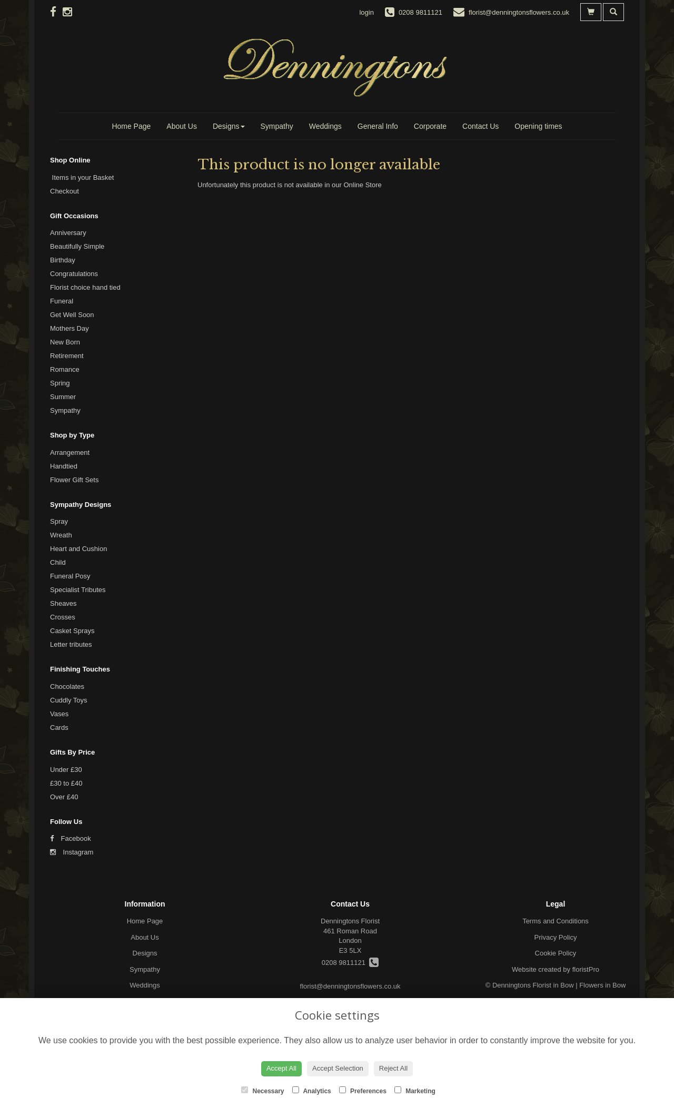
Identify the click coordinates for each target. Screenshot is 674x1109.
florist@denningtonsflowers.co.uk (350, 986)
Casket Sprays (72, 631)
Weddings (325, 126)
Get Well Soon (72, 315)
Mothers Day (69, 328)
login (366, 12)
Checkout (64, 191)
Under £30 (66, 770)
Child (58, 562)
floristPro (585, 969)
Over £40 (64, 797)
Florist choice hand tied (85, 287)
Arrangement (70, 452)
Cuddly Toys (68, 700)
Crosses (62, 617)
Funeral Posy (70, 576)
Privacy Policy (555, 937)
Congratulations (74, 274)
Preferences (362, 1090)
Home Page (131, 126)
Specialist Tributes (78, 590)
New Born (65, 342)
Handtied (63, 466)
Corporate (430, 126)
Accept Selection (337, 1068)
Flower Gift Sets (74, 480)
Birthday (62, 260)
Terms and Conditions (555, 921)
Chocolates (67, 686)
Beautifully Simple (77, 246)
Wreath (61, 535)
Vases (59, 714)
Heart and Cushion (78, 549)
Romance (65, 369)
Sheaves (63, 603)
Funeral (61, 301)
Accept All (281, 1068)
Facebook (70, 838)
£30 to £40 (66, 783)
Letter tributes (71, 644)
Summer (63, 397)
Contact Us (480, 126)
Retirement (67, 356)
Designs (229, 126)
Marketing (414, 1090)
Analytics (311, 1090)
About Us (181, 126)
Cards (59, 727)
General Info (378, 126)
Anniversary (68, 233)
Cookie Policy (556, 953)
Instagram (71, 852)
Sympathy (277, 126)
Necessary (262, 1090)
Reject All (393, 1068)
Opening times (538, 126)
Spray (59, 521)
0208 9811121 (350, 962)
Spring (60, 383)
